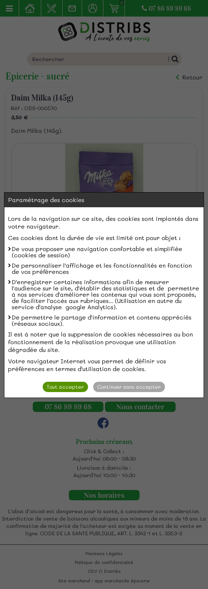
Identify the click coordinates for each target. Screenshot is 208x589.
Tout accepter (65, 386)
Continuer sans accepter (129, 386)
